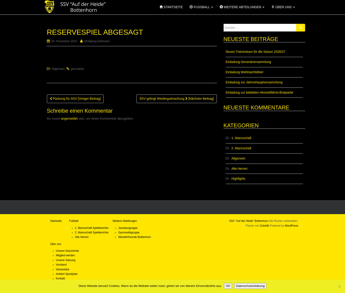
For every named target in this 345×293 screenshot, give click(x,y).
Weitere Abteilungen (125, 221)
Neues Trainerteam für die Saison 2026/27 (255, 51)
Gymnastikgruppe (129, 232)
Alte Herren (240, 168)
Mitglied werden (65, 255)
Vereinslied (62, 269)
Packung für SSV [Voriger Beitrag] (75, 98)
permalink (77, 68)
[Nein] (339, 286)
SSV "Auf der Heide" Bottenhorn (248, 221)
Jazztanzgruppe (128, 228)
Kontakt (60, 278)
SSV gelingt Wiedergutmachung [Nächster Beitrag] (176, 98)
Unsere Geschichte (67, 250)
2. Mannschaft (241, 148)
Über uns (55, 244)
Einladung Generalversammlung (248, 62)
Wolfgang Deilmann (97, 41)
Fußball (73, 221)
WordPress (291, 225)
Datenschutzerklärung (250, 286)
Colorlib (264, 225)
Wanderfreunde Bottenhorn (134, 237)
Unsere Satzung (65, 260)
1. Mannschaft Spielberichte (92, 228)
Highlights (238, 178)
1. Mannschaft (241, 138)
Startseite (56, 221)
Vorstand (61, 264)
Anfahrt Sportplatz (67, 274)
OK (228, 286)
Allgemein (58, 68)
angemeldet (69, 118)
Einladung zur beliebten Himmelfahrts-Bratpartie (259, 92)
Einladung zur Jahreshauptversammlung (254, 82)
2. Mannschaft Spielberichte (92, 232)
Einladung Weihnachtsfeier (244, 72)
